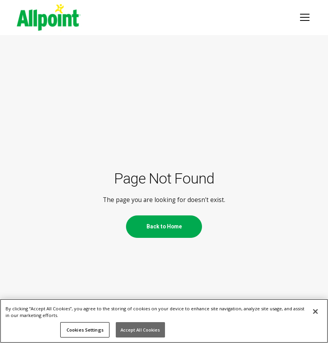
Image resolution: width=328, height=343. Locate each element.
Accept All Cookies (140, 330)
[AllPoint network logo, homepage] (49, 17)
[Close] (315, 311)
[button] (303, 17)
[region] (164, 321)
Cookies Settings (85, 330)
